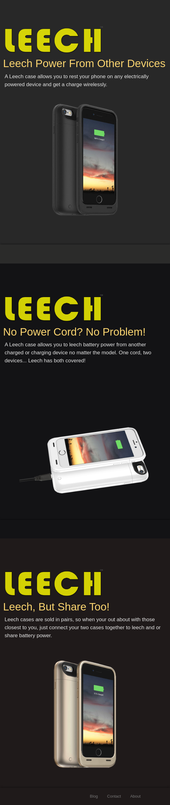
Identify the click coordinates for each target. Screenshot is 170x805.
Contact (114, 796)
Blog (94, 796)
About (135, 796)
